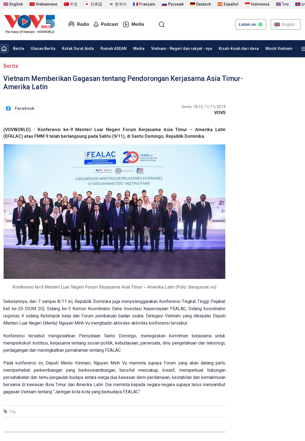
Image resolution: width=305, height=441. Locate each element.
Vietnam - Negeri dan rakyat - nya (181, 48)
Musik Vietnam (279, 48)
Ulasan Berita (43, 48)
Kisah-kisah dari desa (239, 48)
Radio (78, 24)
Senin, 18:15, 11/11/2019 (204, 106)
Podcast (106, 24)
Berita (18, 48)
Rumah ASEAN (113, 48)
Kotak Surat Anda (78, 48)
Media (133, 24)
